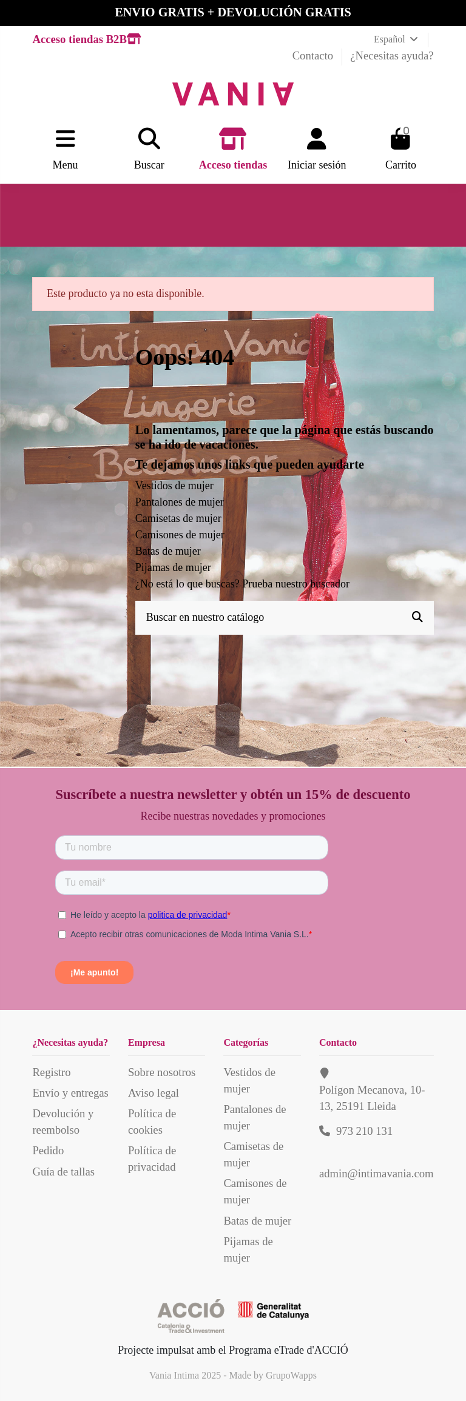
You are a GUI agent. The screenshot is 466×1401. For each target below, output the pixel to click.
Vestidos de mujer (174, 486)
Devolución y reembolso (62, 1121)
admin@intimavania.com (376, 1173)
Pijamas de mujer (173, 567)
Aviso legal (153, 1092)
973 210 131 (364, 1131)
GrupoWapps (291, 1375)
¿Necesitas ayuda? (391, 55)
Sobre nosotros (161, 1072)
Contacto (314, 55)
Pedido (48, 1150)
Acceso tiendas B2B (86, 39)
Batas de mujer (168, 551)
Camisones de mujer (180, 535)
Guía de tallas (63, 1171)
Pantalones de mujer (179, 502)
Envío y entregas (70, 1092)
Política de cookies (152, 1121)
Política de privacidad (152, 1158)
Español (397, 39)
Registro (51, 1072)
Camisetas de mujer (178, 518)
